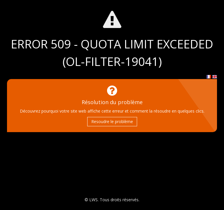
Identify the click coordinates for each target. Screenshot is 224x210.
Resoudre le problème (112, 121)
